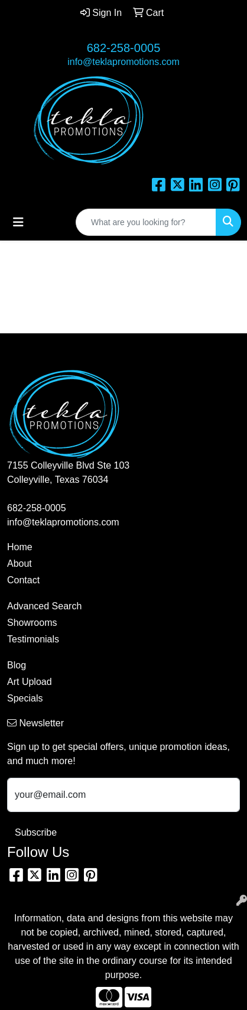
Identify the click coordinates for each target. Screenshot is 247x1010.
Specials (25, 698)
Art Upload (29, 682)
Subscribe (36, 832)
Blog (16, 665)
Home (19, 547)
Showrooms (32, 623)
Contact (23, 580)
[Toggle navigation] (18, 222)
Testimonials (33, 639)
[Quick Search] (146, 222)
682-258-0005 (124, 47)
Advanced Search (44, 606)
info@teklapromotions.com (123, 62)
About (19, 563)
